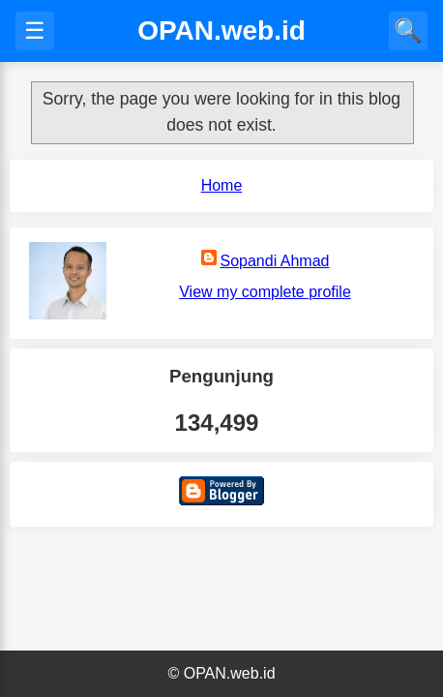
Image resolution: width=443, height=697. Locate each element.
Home (222, 185)
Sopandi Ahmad (275, 261)
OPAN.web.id (221, 30)
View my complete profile (265, 292)
